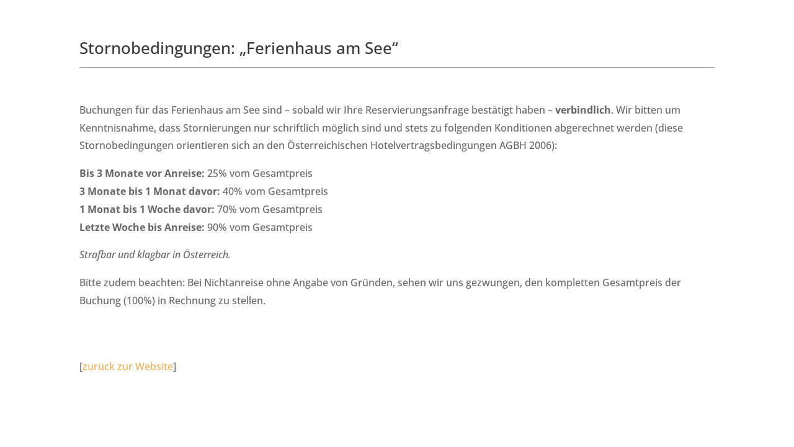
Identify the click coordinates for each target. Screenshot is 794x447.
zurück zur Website (128, 366)
